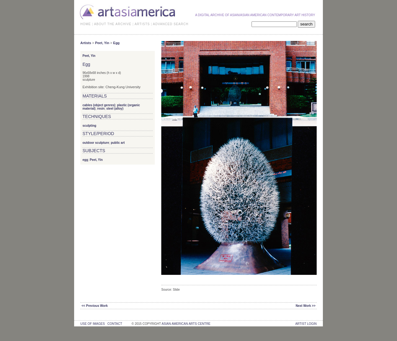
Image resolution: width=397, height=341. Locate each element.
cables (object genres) (99, 105)
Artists (85, 43)
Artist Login (306, 323)
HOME (85, 24)
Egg (116, 43)
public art (118, 142)
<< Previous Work (95, 305)
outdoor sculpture (96, 142)
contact (114, 323)
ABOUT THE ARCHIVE (113, 24)
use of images (92, 323)
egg (85, 159)
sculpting (89, 125)
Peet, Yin (102, 43)
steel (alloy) (114, 108)
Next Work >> (305, 305)
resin (101, 108)
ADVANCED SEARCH (170, 24)
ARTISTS (142, 24)
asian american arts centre (186, 323)
